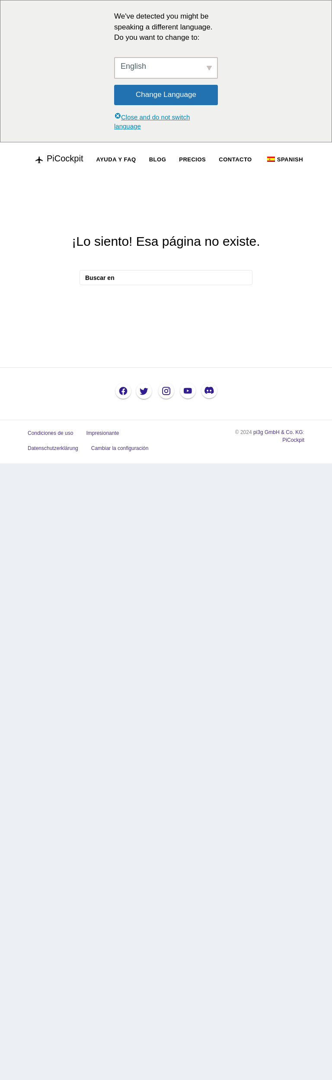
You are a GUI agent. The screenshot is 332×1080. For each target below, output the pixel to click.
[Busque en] (166, 277)
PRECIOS (192, 159)
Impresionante (102, 433)
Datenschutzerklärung (53, 448)
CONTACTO (235, 159)
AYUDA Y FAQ (116, 159)
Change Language (166, 94)
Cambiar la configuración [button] (120, 448)
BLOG (157, 159)
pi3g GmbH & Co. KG (278, 432)
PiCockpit (293, 440)
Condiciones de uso (50, 433)
